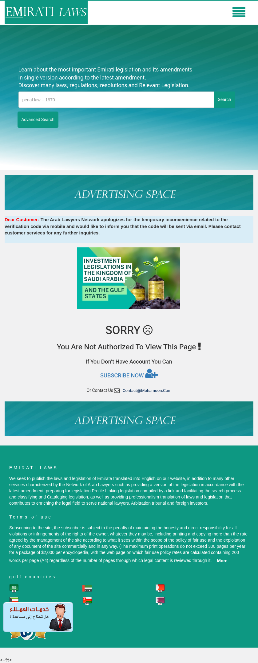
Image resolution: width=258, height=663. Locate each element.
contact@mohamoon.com (147, 390)
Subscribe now (129, 373)
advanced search (38, 119)
